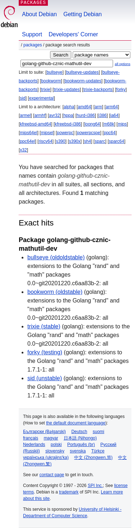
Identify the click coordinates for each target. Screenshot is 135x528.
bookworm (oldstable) (54, 292)
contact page (51, 474)
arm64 (112, 106)
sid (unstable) (44, 378)
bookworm (51, 80)
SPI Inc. (95, 485)
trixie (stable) (43, 326)
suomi (98, 431)
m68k (109, 124)
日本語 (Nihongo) (80, 438)
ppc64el (27, 141)
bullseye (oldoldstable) (56, 257)
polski (56, 444)
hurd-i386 (86, 115)
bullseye (54, 72)
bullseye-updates (82, 72)
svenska (78, 451)
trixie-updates (67, 89)
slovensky (54, 451)
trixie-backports (97, 89)
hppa (68, 115)
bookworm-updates (82, 80)
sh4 (87, 141)
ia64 (114, 115)
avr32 (54, 115)
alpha (69, 106)
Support (32, 34)
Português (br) (81, 444)
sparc (100, 141)
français (30, 438)
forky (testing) (44, 352)
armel (25, 115)
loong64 (92, 124)
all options (122, 64)
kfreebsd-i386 (68, 124)
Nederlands (34, 444)
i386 (103, 115)
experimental (41, 98)
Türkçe (97, 451)
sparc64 (116, 141)
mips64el (28, 132)
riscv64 (45, 141)
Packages (32, 44)
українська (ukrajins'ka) (46, 457)
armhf (39, 115)
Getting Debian (82, 14)
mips (122, 124)
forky (121, 89)
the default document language (75, 422)
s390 (60, 141)
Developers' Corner (73, 34)
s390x (74, 141)
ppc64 (110, 132)
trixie (45, 89)
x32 (23, 150)
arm (98, 106)
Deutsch (79, 431)
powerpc (65, 132)
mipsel (47, 132)
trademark (68, 492)
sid (22, 98)
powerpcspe (88, 132)
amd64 (84, 106)
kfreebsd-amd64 (35, 124)
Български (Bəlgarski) (44, 431)
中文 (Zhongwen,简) (93, 457)
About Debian (39, 14)
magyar (51, 438)
